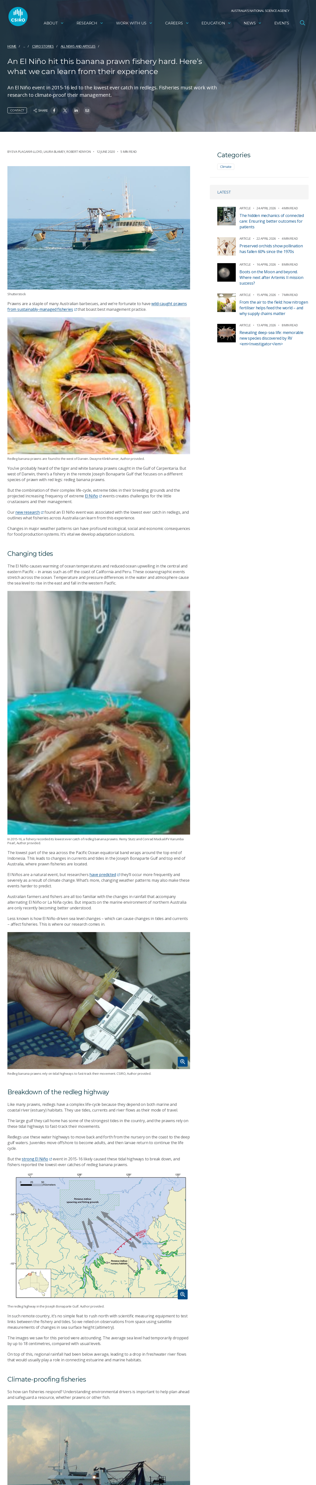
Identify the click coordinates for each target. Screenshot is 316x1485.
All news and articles (78, 46)
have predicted (104, 874)
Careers (177, 23)
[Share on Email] (87, 110)
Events (281, 23)
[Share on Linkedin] (76, 110)
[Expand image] (98, 1000)
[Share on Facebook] (54, 110)
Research (90, 23)
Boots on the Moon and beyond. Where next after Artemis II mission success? (271, 277)
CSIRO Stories (43, 46)
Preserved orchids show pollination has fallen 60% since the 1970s (271, 248)
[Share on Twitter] (65, 110)
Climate (226, 167)
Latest (224, 192)
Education (216, 23)
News (253, 23)
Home (11, 46)
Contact (17, 110)
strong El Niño (37, 1159)
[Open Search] (302, 23)
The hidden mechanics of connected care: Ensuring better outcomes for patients (271, 221)
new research (29, 512)
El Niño (93, 496)
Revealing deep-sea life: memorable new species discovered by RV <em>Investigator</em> (271, 338)
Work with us (134, 23)
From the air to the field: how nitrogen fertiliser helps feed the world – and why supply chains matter (273, 307)
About (54, 23)
